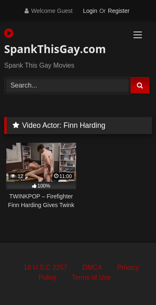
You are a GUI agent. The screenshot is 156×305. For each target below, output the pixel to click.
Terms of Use (91, 277)
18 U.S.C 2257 (45, 267)
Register (118, 10)
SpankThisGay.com (54, 42)
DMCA (92, 267)
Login (90, 10)
